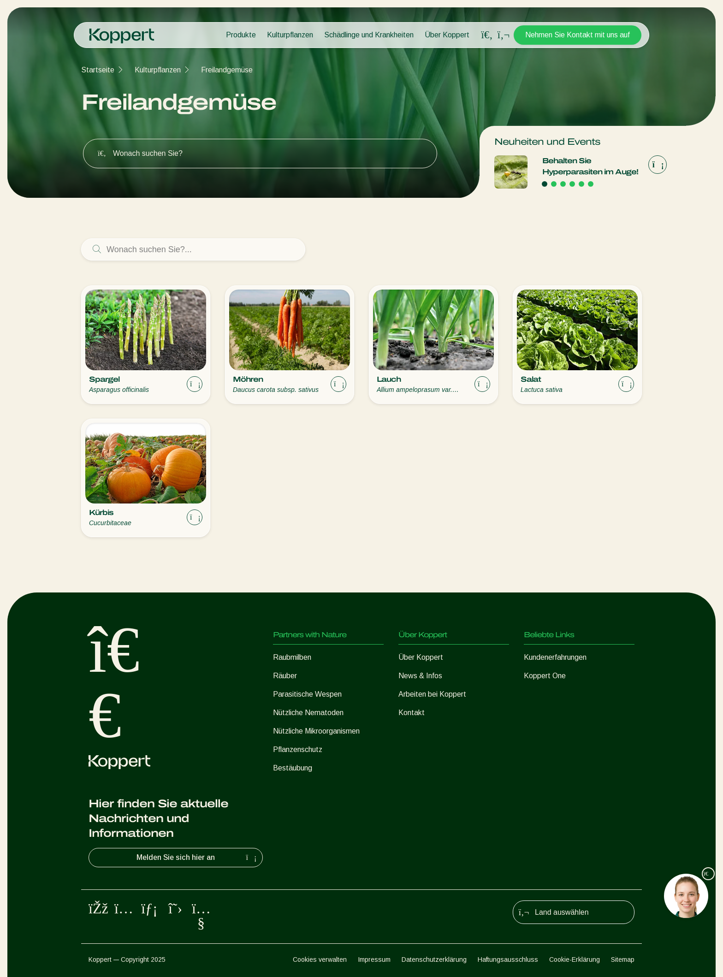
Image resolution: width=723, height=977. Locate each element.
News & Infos (420, 676)
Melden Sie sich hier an (197, 857)
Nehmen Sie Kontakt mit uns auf (577, 35)
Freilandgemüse (227, 70)
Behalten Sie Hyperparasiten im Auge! (590, 166)
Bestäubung (292, 768)
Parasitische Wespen (307, 694)
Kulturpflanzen (290, 35)
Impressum (374, 959)
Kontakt (411, 712)
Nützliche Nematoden (308, 712)
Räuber (285, 676)
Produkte (241, 35)
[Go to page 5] (581, 184)
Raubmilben (292, 657)
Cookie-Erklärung (574, 959)
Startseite (97, 70)
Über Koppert (447, 35)
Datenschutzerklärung (434, 959)
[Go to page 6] (590, 184)
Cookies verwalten (320, 959)
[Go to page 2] (554, 184)
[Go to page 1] (544, 184)
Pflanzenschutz (297, 749)
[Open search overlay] (486, 35)
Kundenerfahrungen (555, 657)
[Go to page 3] (563, 184)
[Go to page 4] (572, 184)
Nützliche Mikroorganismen (316, 731)
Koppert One (545, 676)
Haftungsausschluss (508, 959)
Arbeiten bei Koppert (432, 694)
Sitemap (622, 959)
